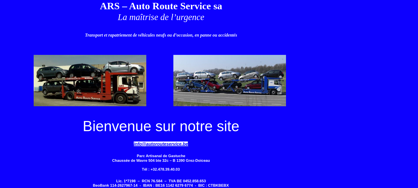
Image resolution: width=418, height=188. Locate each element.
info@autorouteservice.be (161, 143)
